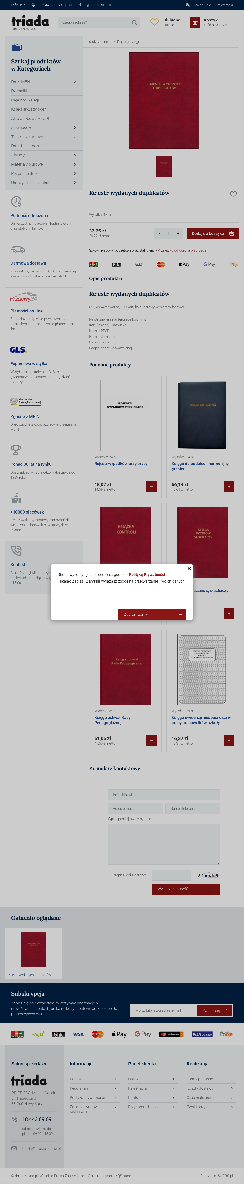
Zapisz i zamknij (138, 614)
